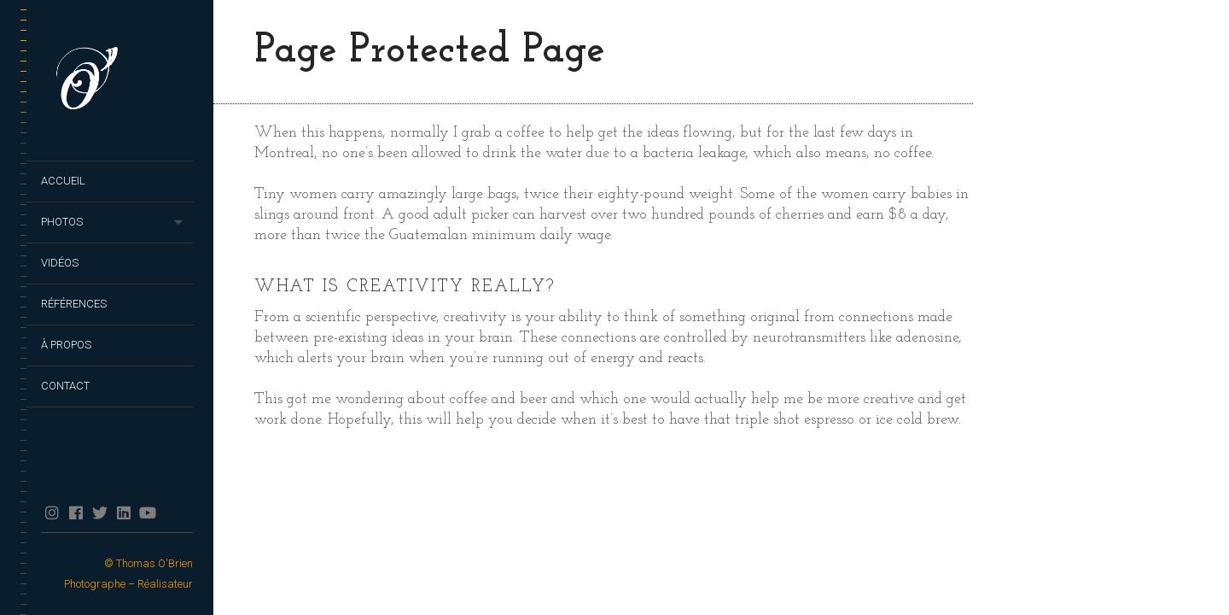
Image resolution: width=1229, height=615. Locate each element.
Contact (65, 385)
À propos (66, 344)
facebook (75, 512)
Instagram (51, 512)
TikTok (171, 512)
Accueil (63, 180)
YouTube (147, 512)
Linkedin (123, 512)
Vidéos (60, 262)
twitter (99, 512)
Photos (62, 221)
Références (74, 303)
